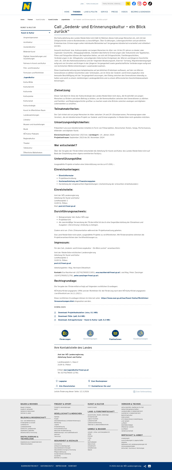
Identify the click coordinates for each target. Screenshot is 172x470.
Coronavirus (58, 444)
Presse (114, 12)
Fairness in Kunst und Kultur (34, 63)
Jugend (56, 424)
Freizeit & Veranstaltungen (62, 407)
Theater (26, 143)
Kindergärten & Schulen (28, 422)
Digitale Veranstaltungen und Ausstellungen (34, 57)
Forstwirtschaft (92, 417)
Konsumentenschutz (60, 428)
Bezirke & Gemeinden (140, 12)
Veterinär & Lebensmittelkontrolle (98, 424)
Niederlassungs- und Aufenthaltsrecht (66, 432)
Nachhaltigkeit (92, 442)
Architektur (27, 42)
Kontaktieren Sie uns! (101, 386)
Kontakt (72, 466)
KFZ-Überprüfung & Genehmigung (132, 419)
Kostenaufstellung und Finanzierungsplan (77, 181)
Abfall (89, 434)
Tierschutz (57, 436)
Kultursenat (28, 101)
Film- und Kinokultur (31, 68)
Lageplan (63, 381)
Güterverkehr (125, 417)
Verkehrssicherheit (127, 431)
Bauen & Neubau (26, 407)
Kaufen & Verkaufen (27, 409)
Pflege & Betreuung (60, 452)
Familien (56, 417)
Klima (89, 438)
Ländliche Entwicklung (95, 422)
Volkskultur (27, 148)
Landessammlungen (31, 115)
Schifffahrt (124, 429)
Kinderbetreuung (59, 426)
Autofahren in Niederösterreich (131, 413)
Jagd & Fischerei (93, 419)
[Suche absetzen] (128, 3)
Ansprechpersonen (30, 38)
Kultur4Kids (28, 82)
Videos (124, 12)
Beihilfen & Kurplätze (60, 458)
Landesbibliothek (26, 426)
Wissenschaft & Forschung (29, 432)
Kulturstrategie (29, 106)
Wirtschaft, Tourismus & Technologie (132, 448)
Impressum (61, 466)
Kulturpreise (28, 96)
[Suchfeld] (114, 3)
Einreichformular (66, 175)
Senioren (57, 434)
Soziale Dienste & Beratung (62, 454)
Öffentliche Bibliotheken (32, 153)
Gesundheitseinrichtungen (62, 448)
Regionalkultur (29, 138)
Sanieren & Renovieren (28, 411)
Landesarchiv (25, 424)
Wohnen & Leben (26, 413)
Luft (89, 440)
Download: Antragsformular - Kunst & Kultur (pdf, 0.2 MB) (82, 320)
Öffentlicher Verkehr (127, 427)
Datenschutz (47, 466)
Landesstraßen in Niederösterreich (132, 411)
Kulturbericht (28, 87)
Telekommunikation (26, 444)
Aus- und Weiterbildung (28, 421)
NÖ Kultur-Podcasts (31, 134)
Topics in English (92, 4)
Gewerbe (124, 442)
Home (66, 12)
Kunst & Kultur (53, 19)
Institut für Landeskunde (28, 428)
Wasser (90, 450)
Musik (25, 129)
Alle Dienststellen (67, 386)
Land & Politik (90, 12)
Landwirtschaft (92, 421)
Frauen (56, 419)
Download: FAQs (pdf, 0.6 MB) (69, 316)
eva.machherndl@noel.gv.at (108, 272)
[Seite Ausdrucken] (149, 467)
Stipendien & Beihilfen (27, 430)
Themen (76, 12)
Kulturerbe (27, 92)
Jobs (82, 4)
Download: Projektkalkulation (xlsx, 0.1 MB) (76, 312)
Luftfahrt (124, 423)
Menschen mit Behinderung (62, 430)
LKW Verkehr (125, 421)
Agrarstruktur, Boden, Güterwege (98, 415)
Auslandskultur (29, 47)
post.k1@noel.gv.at (67, 206)
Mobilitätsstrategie (127, 425)
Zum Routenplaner (99, 381)
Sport (56, 409)
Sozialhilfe (57, 456)
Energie (90, 436)
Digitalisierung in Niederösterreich (31, 442)
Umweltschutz (92, 448)
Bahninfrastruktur (127, 415)
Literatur (26, 120)
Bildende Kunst (29, 52)
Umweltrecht (92, 446)
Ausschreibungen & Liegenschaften (132, 440)
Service (104, 12)
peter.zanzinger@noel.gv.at (86, 275)
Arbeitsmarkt (125, 438)
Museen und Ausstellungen (34, 124)
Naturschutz (91, 444)
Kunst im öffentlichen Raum (34, 110)
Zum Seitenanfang (142, 391)
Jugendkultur (65, 19)
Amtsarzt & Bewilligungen (62, 446)
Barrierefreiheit (29, 466)
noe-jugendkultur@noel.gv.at (76, 370)
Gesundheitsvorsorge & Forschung (65, 450)
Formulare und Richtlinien (33, 73)
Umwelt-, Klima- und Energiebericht (99, 432)
